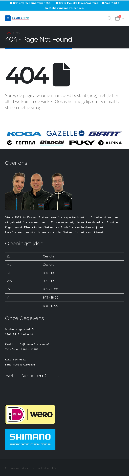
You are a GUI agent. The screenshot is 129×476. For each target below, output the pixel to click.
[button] (8, 18)
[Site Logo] (21, 18)
